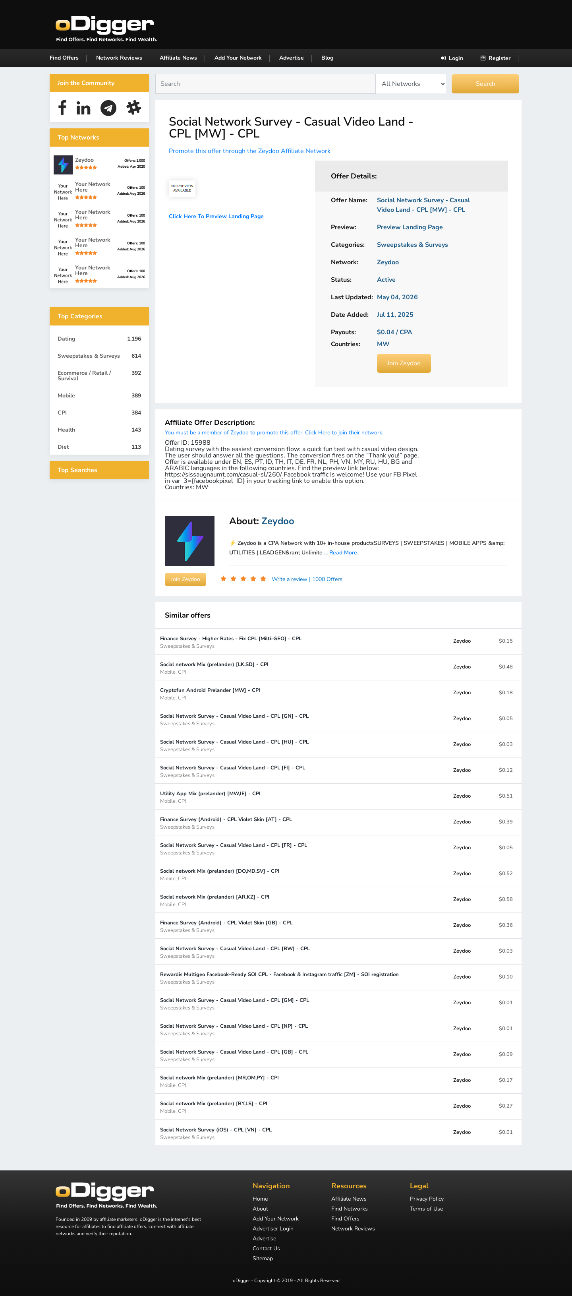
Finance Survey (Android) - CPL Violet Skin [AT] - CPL (226, 823)
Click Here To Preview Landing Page (216, 216)
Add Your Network (238, 58)
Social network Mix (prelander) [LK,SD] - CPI (214, 668)
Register (495, 58)
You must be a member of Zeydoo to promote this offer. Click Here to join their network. (274, 432)
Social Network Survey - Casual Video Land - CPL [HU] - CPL (234, 745)
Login (452, 58)
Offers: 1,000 (134, 160)
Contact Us (266, 1249)
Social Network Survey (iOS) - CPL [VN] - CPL (216, 1133)
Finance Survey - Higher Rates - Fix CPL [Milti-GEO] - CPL (230, 642)
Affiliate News (178, 58)
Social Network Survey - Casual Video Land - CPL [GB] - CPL (234, 1055)
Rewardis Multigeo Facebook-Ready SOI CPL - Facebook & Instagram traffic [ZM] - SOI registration (279, 978)
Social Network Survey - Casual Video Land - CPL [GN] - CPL (234, 719)
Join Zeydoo (404, 363)
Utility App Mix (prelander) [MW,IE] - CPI (210, 797)
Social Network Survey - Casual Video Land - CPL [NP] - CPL (234, 1029)
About (260, 1209)
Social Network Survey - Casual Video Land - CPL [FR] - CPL (233, 849)
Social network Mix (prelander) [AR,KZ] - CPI (214, 900)
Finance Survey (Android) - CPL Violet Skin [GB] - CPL (226, 926)
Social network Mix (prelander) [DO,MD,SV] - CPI (219, 874)
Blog (327, 58)
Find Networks (349, 1209)
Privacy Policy (427, 1199)
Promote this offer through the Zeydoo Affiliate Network (249, 151)
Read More (343, 552)
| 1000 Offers (325, 579)
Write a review (290, 579)
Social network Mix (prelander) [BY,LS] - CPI (213, 1107)
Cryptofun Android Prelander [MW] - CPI (210, 694)
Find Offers (64, 58)
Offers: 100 (136, 187)
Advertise (291, 58)
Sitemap (263, 1259)
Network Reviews (119, 58)
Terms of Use (426, 1209)
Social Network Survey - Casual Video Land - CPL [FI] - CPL (232, 771)
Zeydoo (462, 641)
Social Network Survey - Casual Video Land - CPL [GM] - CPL (234, 1004)
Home (260, 1199)
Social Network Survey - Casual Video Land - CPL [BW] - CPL (235, 952)
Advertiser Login (273, 1229)
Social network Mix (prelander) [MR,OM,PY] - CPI (219, 1081)
